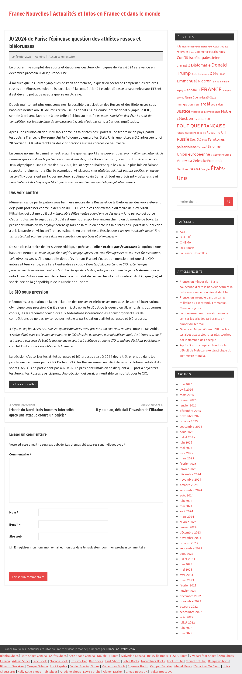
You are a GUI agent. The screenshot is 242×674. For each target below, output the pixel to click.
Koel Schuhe (175, 661)
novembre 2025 (190, 416)
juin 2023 (186, 564)
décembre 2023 (190, 532)
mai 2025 (186, 447)
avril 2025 (186, 453)
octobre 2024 (189, 484)
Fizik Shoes (112, 661)
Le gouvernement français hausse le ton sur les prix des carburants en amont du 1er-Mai (204, 318)
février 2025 (188, 463)
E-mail (15, 525)
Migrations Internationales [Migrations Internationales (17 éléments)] (205, 111)
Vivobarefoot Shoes (202, 655)
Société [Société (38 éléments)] (196, 139)
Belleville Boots (157, 655)
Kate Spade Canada (82, 655)
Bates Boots (131, 661)
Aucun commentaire (62, 56)
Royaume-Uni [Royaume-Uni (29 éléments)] (216, 132)
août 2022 (186, 617)
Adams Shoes (21, 661)
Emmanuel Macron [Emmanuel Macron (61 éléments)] (194, 80)
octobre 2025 (189, 421)
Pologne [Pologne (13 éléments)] (180, 132)
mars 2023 (187, 580)
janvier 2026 (188, 405)
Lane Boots (40, 661)
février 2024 (188, 522)
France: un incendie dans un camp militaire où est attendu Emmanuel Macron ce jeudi (203, 302)
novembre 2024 (190, 479)
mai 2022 (186, 633)
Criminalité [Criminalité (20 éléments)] (183, 65)
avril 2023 (186, 574)
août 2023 (186, 553)
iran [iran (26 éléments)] (196, 104)
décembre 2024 (190, 474)
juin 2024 (186, 500)
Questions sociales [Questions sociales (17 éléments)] (195, 132)
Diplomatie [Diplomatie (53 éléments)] (201, 64)
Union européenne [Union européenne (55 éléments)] (193, 153)
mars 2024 (187, 516)
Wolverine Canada (132, 655)
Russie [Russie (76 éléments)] (183, 139)
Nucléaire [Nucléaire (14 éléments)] (199, 118)
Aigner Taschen (113, 671)
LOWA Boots (178, 655)
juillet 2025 (187, 437)
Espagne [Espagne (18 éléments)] (181, 90)
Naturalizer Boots (153, 661)
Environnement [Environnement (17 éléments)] (221, 81)
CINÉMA (185, 242)
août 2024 (186, 495)
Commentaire (20, 454)
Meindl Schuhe (196, 661)
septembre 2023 (191, 548)
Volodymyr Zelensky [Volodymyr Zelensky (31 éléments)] (191, 160)
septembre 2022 (191, 612)
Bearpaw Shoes (218, 661)
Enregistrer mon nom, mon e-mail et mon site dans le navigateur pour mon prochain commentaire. (80, 547)
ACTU (184, 231)
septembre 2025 (191, 426)
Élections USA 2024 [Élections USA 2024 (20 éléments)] (188, 169)
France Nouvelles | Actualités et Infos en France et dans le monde (112, 12)
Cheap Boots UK (137, 671)
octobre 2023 (189, 543)
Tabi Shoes (50, 671)
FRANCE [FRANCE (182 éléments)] (211, 89)
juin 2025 (186, 442)
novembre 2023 (190, 537)
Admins (40, 56)
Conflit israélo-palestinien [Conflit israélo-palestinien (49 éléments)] (198, 57)
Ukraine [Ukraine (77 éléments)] (214, 146)
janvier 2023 (188, 590)
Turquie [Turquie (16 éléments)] (201, 147)
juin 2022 (186, 627)
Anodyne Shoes (70, 671)
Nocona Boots (59, 661)
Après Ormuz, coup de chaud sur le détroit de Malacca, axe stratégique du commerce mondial (205, 350)
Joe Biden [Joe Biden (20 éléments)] (217, 104)
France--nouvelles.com (120, 649)
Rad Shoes (96, 661)
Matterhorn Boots (114, 666)
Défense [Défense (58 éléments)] (217, 73)
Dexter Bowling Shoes (84, 666)
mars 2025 (187, 458)
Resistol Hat (79, 661)
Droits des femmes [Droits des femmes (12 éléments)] (200, 73)
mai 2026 (186, 384)
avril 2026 (186, 389)
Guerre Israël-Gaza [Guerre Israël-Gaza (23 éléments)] (204, 97)
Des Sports (187, 247)
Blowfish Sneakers (12, 666)
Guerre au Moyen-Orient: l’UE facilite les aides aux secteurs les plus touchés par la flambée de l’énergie (205, 334)
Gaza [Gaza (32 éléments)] (188, 97)
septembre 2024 (191, 490)
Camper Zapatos (161, 666)
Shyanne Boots (138, 666)
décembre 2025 (190, 410)
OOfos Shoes (58, 655)
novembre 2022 (190, 601)
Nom (13, 513)
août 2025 (186, 432)
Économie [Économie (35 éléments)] (215, 160)
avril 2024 (186, 511)
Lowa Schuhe (92, 671)
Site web (15, 537)
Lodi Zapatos (58, 666)
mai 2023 (186, 569)
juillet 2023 (187, 559)
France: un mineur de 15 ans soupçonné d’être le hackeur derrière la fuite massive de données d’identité (206, 286)
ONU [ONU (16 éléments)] (207, 118)
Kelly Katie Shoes (29, 671)
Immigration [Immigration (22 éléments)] (185, 104)
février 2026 (188, 400)
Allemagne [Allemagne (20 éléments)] (183, 46)
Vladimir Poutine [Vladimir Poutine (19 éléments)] (221, 154)
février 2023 (188, 585)
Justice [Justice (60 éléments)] (183, 111)
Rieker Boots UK (161, 671)
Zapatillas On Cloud (207, 666)
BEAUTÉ (185, 237)
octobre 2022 (189, 606)
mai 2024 (186, 506)
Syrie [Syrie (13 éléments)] (204, 139)
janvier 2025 (188, 469)
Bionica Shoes (9, 655)
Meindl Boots (183, 666)
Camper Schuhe (37, 666)
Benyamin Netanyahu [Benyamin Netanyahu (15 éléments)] (201, 46)
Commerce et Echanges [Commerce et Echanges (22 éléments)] (210, 51)
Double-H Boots (107, 655)
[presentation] (35, 561)
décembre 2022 (190, 596)
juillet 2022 (187, 622)
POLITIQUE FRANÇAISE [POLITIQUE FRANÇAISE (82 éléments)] (201, 125)
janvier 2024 (188, 527)
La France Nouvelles (24, 384)
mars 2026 (187, 394)
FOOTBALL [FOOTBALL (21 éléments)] (193, 90)
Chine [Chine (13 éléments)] (191, 51)
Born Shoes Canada (34, 655)
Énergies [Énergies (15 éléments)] (205, 169)
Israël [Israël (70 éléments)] (204, 103)
